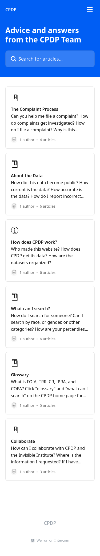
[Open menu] (90, 9)
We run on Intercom (53, 540)
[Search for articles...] (50, 58)
